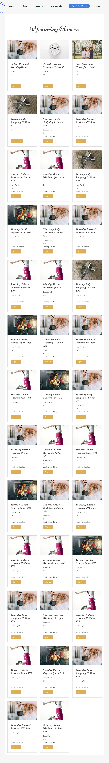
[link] (22, 65)
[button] (16, 86)
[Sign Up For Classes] (79, 6)
